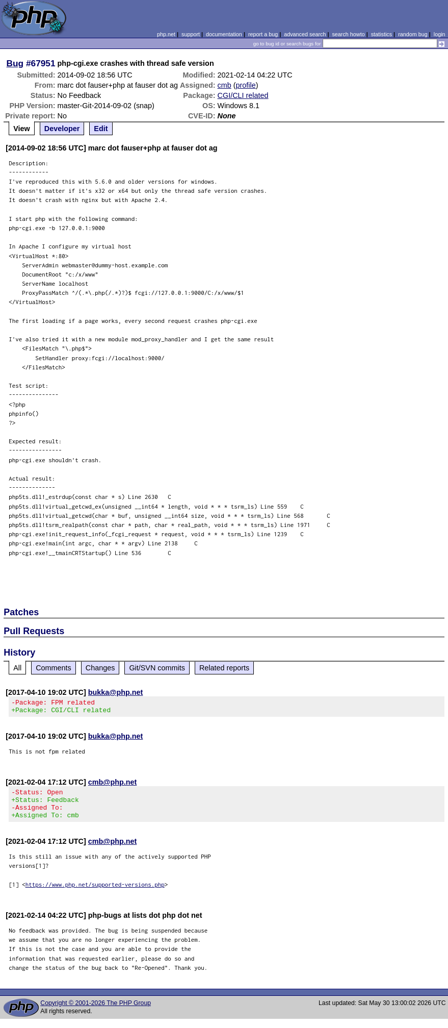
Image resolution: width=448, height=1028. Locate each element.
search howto (348, 34)
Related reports (224, 668)
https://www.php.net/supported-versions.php (95, 893)
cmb (224, 85)
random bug (413, 34)
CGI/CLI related (243, 95)
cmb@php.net (112, 785)
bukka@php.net (115, 692)
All (17, 668)
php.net (166, 34)
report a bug (263, 34)
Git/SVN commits (157, 668)
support (190, 34)
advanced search (305, 34)
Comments (53, 668)
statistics (381, 34)
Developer (62, 128)
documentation (224, 34)
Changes (100, 668)
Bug (15, 63)
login (439, 34)
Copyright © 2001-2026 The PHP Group (95, 1012)
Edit (101, 128)
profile (246, 85)
